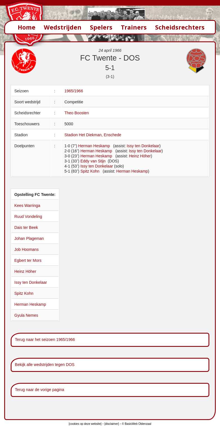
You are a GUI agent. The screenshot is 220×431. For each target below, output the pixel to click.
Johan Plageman (29, 238)
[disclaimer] (112, 423)
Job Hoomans (26, 249)
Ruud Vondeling (28, 216)
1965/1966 (73, 91)
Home (26, 27)
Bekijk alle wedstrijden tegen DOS (44, 364)
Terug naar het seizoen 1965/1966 (45, 339)
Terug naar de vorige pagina (39, 389)
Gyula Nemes (26, 315)
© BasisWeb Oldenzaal (136, 423)
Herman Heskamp (94, 146)
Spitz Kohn (89, 171)
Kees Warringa (27, 205)
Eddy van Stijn (93, 161)
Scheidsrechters (180, 27)
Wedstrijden (62, 27)
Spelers (101, 27)
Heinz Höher (140, 156)
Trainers (134, 27)
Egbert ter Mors (27, 260)
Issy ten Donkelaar (143, 146)
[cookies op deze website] (85, 423)
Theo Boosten (76, 113)
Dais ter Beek (26, 227)
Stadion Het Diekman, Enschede (92, 135)
